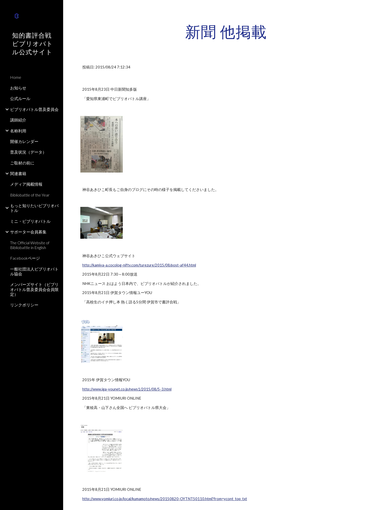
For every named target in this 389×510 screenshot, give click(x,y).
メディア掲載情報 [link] (26, 184)
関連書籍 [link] (18, 173)
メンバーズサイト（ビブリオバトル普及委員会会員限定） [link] (34, 289)
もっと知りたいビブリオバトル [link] (34, 208)
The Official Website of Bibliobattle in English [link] (30, 245)
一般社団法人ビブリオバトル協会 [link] (34, 271)
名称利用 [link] (18, 130)
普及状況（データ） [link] (28, 152)
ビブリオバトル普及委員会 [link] (34, 109)
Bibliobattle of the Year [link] (30, 194)
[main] (226, 31)
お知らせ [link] (18, 87)
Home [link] (15, 77)
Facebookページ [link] (25, 258)
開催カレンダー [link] (24, 141)
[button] (383, 7)
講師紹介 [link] (18, 119)
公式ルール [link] (20, 98)
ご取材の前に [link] (22, 162)
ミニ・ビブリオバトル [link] (30, 221)
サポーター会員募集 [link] (28, 231)
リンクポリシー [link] (24, 304)
